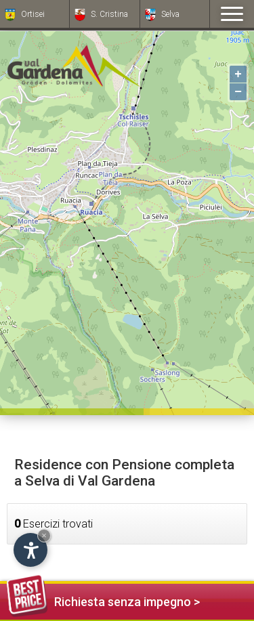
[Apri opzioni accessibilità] (30, 550)
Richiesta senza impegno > (103, 599)
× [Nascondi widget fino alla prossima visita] (44, 535)
